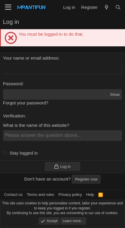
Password (12, 83)
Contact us (13, 194)
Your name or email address (30, 57)
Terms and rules (40, 194)
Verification (14, 115)
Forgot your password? (25, 102)
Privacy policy (70, 194)
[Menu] (8, 7)
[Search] (118, 7)
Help (90, 194)
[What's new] (106, 7)
